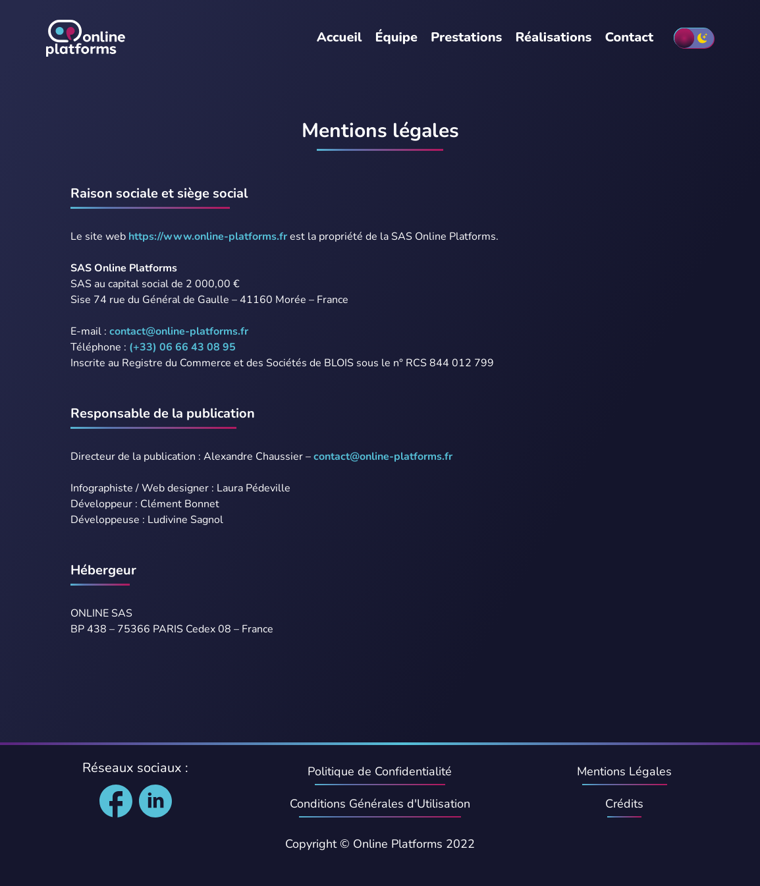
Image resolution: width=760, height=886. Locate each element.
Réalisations (553, 37)
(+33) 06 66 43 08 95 (182, 347)
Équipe (396, 37)
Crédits (624, 804)
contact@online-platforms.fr (178, 331)
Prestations (466, 37)
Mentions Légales (624, 771)
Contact (629, 37)
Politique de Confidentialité (380, 771)
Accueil (339, 37)
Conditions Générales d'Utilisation (380, 804)
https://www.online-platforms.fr (207, 236)
